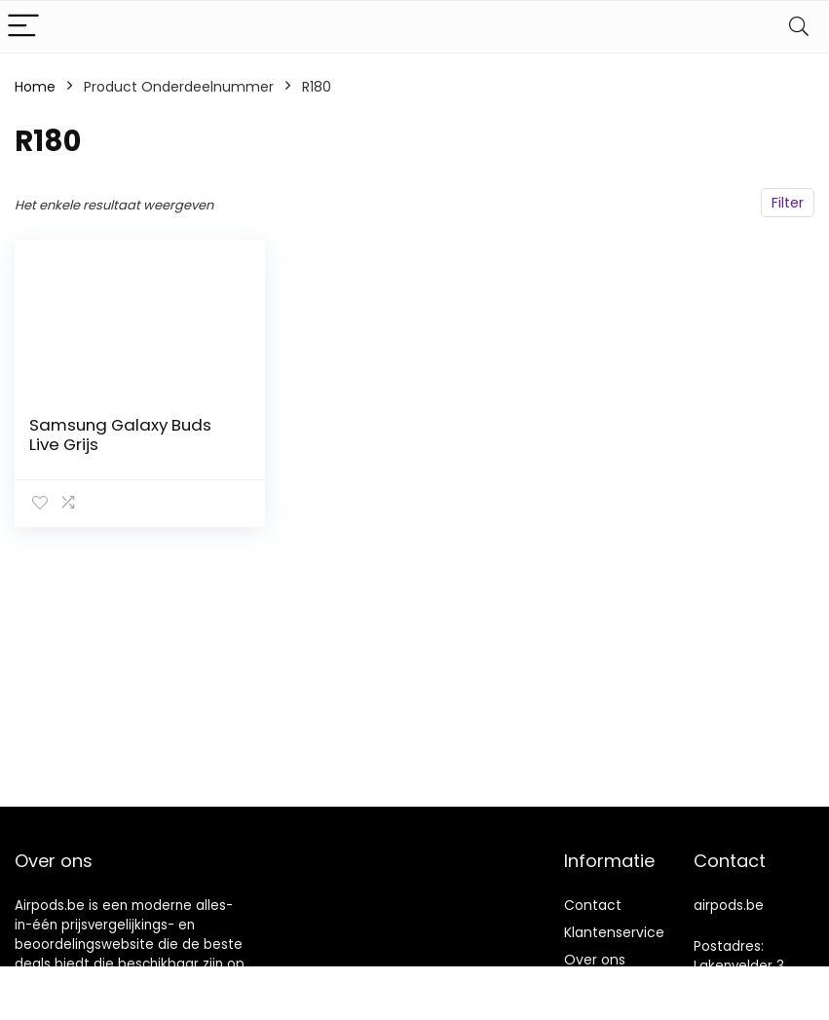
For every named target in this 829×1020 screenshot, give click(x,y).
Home (35, 86)
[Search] (798, 27)
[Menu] (23, 27)
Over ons (594, 959)
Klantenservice (614, 932)
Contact (593, 905)
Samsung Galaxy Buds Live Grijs (120, 434)
